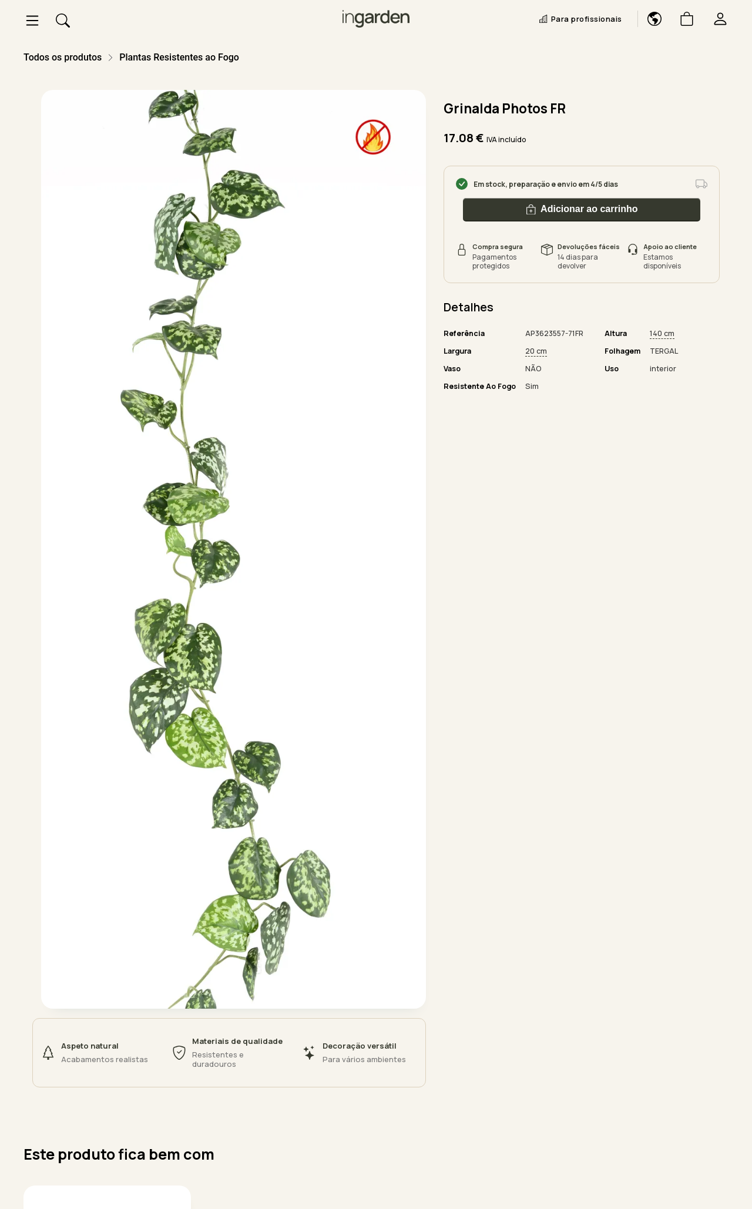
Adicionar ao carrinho (582, 209)
